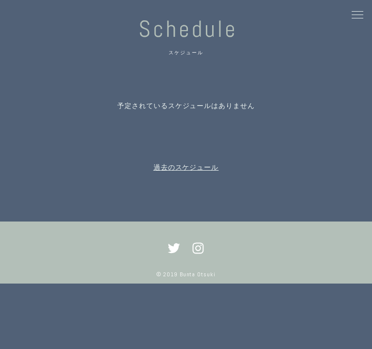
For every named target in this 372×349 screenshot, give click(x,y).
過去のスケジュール (186, 167)
